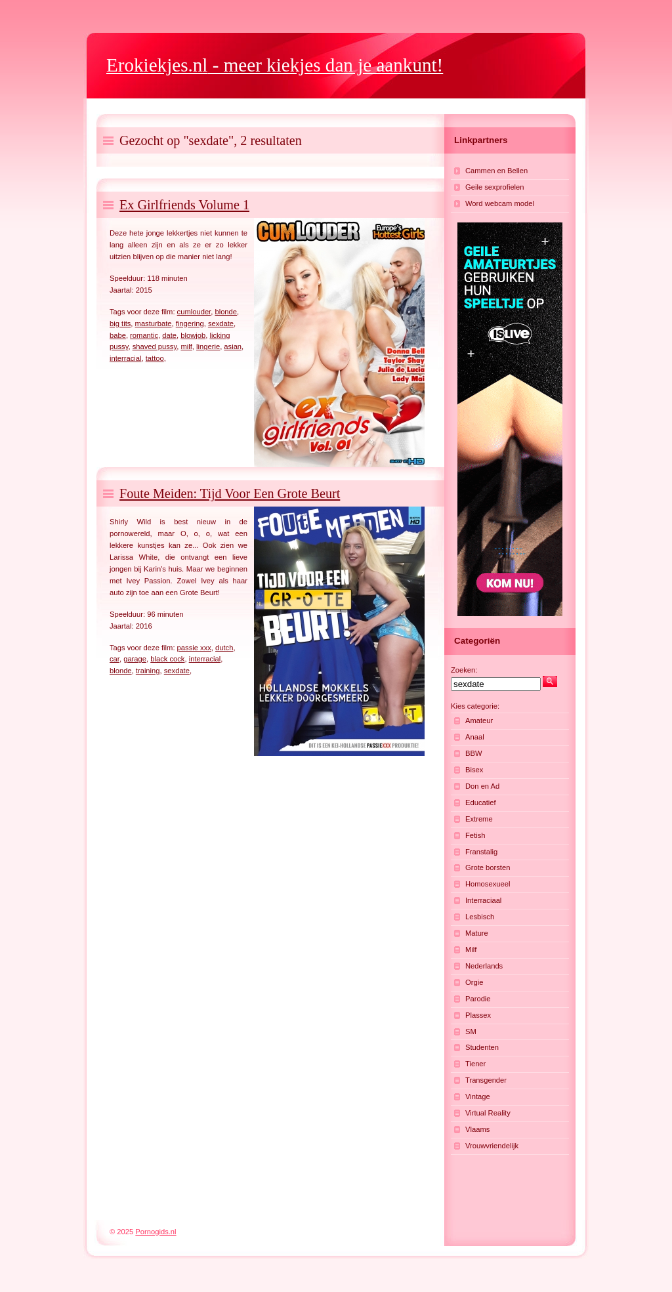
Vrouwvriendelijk (491, 1146)
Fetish (475, 835)
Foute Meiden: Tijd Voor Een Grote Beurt (229, 493)
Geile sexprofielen (494, 187)
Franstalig (481, 852)
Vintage (477, 1096)
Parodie (478, 999)
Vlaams (477, 1129)
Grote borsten (487, 867)
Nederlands (484, 966)
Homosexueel (487, 884)
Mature (476, 933)
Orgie (474, 982)
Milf (470, 949)
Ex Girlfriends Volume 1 (184, 205)
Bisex (474, 770)
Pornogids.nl (155, 1232)
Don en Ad (482, 786)
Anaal (474, 737)
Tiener (475, 1064)
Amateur (479, 720)
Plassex (478, 1015)
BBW (473, 753)
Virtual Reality (488, 1113)
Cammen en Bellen (496, 171)
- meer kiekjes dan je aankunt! (274, 64)
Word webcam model (499, 203)
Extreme (479, 819)
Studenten (482, 1047)
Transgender (486, 1080)
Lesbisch (479, 917)
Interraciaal (483, 900)
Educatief (480, 802)
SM (470, 1031)
